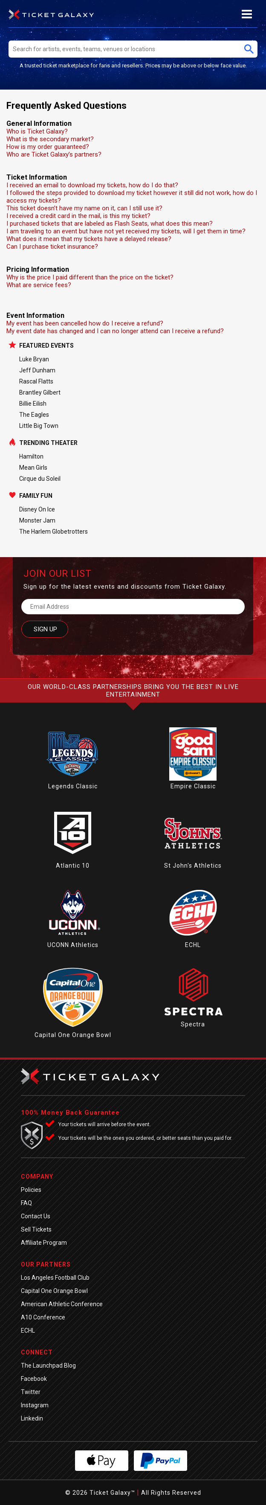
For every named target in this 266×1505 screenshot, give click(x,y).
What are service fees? (38, 285)
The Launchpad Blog (48, 1365)
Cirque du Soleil (40, 478)
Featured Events (46, 345)
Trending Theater (48, 442)
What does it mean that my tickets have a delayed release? (88, 239)
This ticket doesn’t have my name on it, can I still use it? (84, 208)
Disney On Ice (37, 509)
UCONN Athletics (72, 944)
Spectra (193, 1024)
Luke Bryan (34, 359)
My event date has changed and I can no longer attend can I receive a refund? (115, 331)
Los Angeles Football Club (55, 1277)
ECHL (193, 944)
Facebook (34, 1378)
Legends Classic (73, 786)
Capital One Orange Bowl (73, 1034)
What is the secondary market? (50, 139)
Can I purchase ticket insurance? (52, 246)
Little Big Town (38, 425)
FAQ (26, 1203)
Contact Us (35, 1216)
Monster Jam (37, 520)
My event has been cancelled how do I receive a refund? (84, 323)
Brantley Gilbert (40, 392)
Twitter (30, 1392)
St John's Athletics (193, 865)
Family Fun (35, 495)
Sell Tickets (36, 1229)
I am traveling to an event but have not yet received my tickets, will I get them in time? (126, 231)
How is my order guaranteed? (47, 147)
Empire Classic (193, 786)
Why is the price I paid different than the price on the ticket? (89, 277)
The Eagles (34, 414)
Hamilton (31, 456)
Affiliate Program (44, 1242)
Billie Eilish (32, 403)
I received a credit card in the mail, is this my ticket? (78, 216)
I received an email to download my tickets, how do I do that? (92, 185)
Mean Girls (33, 467)
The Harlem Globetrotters (53, 531)
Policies (31, 1189)
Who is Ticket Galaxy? (37, 131)
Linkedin (32, 1418)
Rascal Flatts (36, 381)
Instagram (35, 1405)
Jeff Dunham (37, 370)
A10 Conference (43, 1317)
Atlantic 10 (73, 865)
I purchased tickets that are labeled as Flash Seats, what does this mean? (109, 223)
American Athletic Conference (62, 1304)
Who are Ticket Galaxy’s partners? (53, 154)
